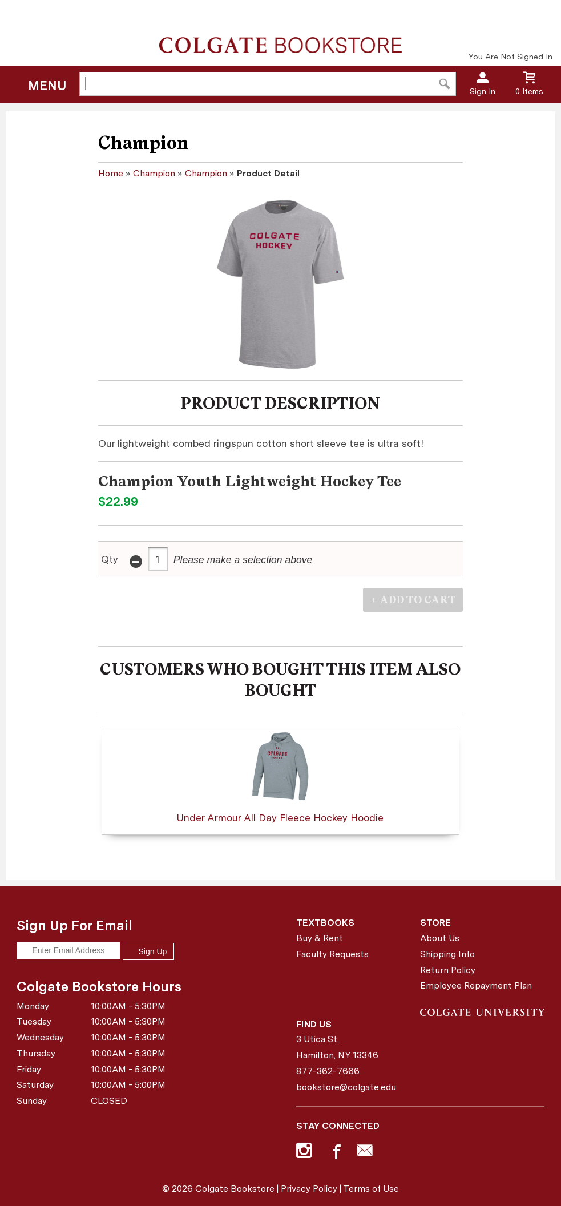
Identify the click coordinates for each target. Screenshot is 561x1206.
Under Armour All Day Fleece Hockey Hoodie (280, 777)
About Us (439, 938)
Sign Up (148, 951)
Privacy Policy (309, 1188)
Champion (154, 173)
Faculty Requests (332, 954)
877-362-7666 (328, 1071)
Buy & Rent (319, 938)
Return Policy (447, 970)
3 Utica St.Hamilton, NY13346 (337, 1047)
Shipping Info (447, 954)
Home (110, 173)
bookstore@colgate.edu (346, 1087)
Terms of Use (371, 1188)
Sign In (482, 91)
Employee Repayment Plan (476, 985)
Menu (47, 85)
